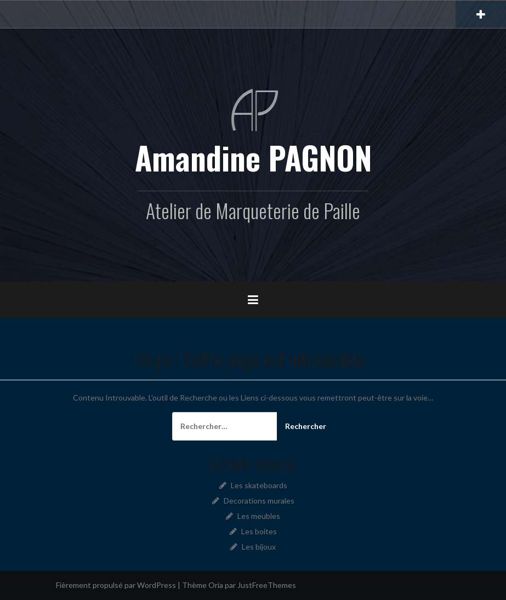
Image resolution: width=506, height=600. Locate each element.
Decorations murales (259, 500)
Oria (215, 585)
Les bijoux (259, 546)
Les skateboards (259, 485)
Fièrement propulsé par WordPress (116, 585)
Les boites (259, 531)
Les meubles (258, 516)
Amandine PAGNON (253, 157)
